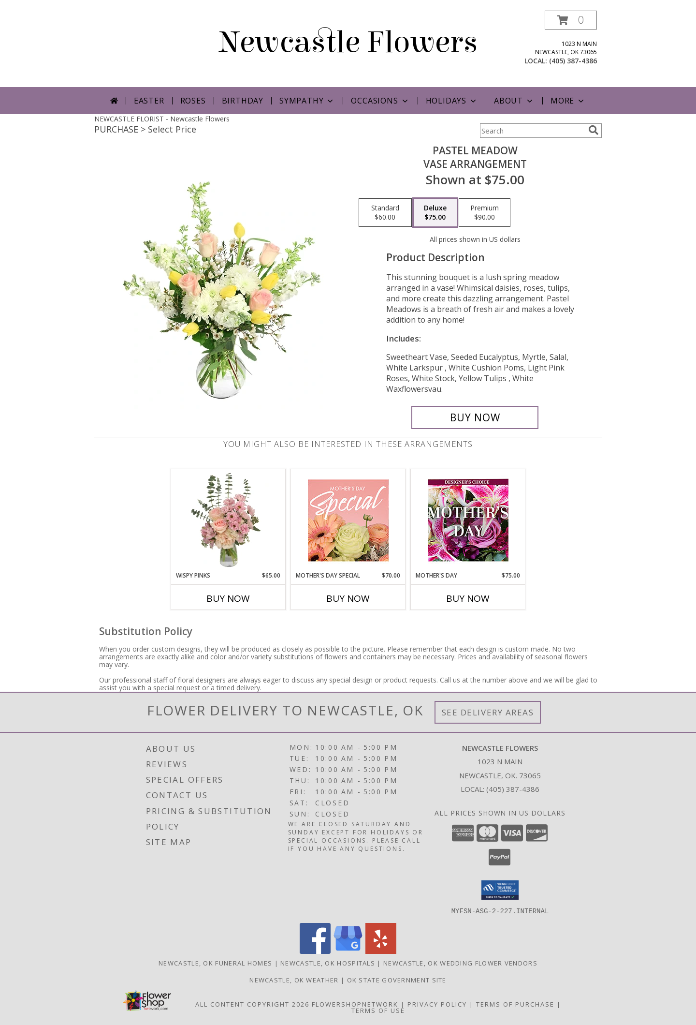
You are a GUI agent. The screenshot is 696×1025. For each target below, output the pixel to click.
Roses (193, 100)
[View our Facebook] (315, 950)
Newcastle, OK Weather (293, 979)
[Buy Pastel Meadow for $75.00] (474, 417)
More (568, 100)
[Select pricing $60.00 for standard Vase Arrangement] (385, 213)
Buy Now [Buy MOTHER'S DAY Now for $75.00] (468, 598)
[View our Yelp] (380, 950)
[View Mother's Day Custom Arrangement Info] (468, 520)
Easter (149, 100)
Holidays (452, 100)
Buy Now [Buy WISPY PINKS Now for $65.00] (228, 598)
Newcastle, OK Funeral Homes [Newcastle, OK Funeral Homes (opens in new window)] (215, 962)
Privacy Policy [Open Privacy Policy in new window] (437, 1003)
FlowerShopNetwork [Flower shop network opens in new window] (355, 1003)
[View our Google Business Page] (348, 950)
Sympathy (307, 100)
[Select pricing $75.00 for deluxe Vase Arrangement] (435, 213)
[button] (571, 20)
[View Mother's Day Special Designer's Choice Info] (348, 520)
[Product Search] (532, 130)
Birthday (242, 100)
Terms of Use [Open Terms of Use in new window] (378, 1010)
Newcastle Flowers (348, 42)
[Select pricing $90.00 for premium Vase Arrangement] (484, 213)
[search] (593, 130)
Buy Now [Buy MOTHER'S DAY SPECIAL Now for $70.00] (348, 598)
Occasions (380, 100)
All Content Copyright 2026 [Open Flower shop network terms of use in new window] (252, 1003)
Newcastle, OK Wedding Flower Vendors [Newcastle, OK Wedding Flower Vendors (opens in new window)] (460, 962)
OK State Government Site (397, 979)
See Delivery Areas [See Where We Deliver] (488, 712)
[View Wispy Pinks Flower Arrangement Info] (228, 520)
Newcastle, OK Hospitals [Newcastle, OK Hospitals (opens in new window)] (327, 962)
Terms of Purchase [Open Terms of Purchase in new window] (515, 1003)
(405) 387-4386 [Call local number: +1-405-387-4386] (573, 60)
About (514, 100)
